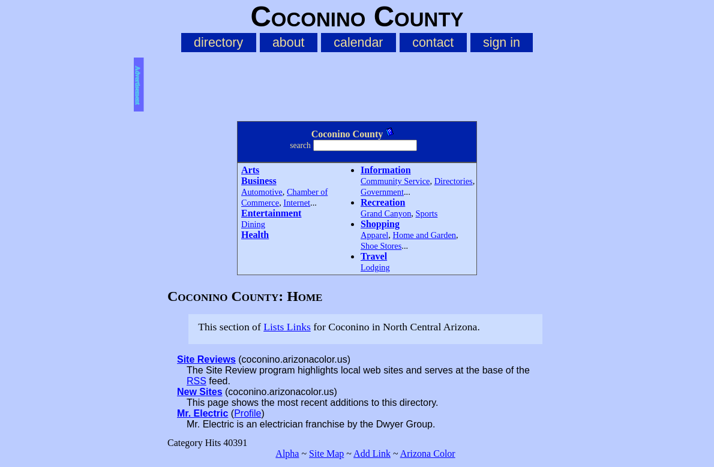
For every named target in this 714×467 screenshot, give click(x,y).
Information (386, 170)
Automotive (262, 192)
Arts (250, 170)
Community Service (395, 181)
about (288, 42)
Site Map (326, 453)
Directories (453, 181)
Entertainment (271, 213)
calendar (358, 42)
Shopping (380, 224)
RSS (196, 381)
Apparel (374, 235)
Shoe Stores (381, 246)
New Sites (200, 392)
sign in (501, 42)
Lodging (375, 267)
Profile (247, 413)
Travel (374, 256)
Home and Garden (425, 235)
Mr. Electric (202, 413)
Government (382, 192)
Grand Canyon (386, 213)
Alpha (287, 453)
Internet (296, 202)
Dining (253, 224)
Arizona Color (427, 453)
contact (433, 42)
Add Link (372, 453)
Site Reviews (206, 359)
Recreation (383, 202)
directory (218, 42)
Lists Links (287, 327)
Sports (427, 213)
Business (259, 181)
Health (255, 235)
